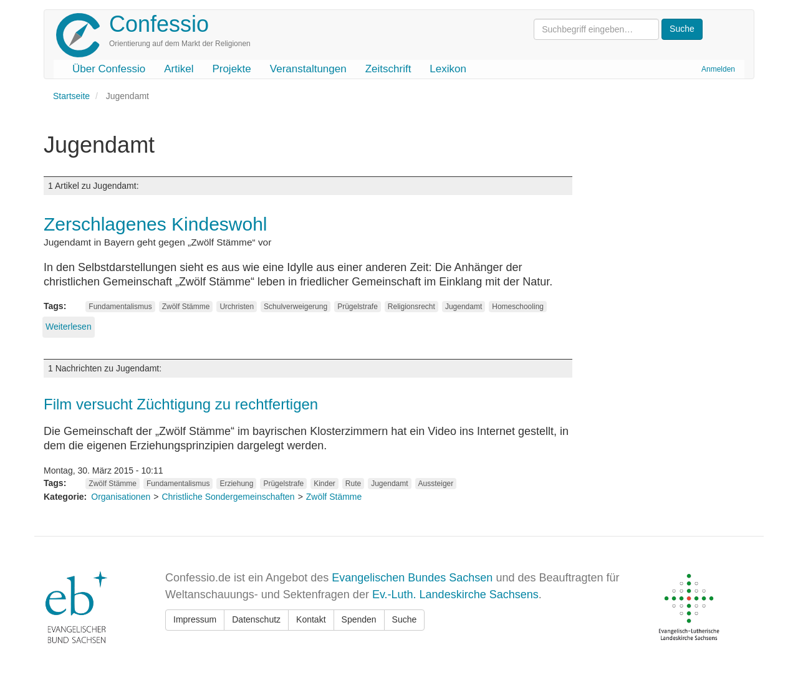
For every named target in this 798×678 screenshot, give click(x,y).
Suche (404, 619)
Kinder (324, 483)
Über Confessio (108, 69)
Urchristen (236, 306)
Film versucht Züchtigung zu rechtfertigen (181, 404)
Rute (353, 483)
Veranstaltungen (308, 69)
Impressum (194, 619)
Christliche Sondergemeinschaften (227, 497)
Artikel (178, 69)
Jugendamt (463, 306)
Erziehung (236, 483)
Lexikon (448, 69)
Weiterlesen (69, 327)
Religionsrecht (411, 306)
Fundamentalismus (120, 306)
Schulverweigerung (295, 306)
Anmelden (718, 69)
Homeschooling (518, 306)
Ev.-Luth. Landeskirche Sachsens (455, 594)
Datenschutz (256, 619)
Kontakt (310, 619)
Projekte (231, 69)
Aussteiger (436, 483)
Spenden (359, 619)
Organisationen (120, 497)
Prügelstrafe (357, 306)
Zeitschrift (388, 69)
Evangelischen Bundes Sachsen (412, 577)
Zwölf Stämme (186, 306)
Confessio (159, 24)
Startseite (71, 96)
